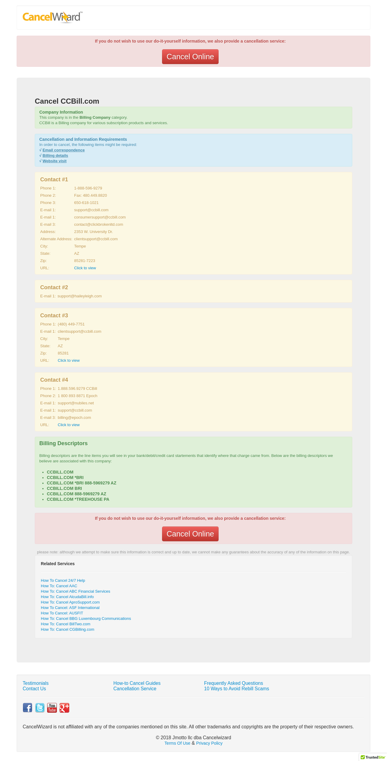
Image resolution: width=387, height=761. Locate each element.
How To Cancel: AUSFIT (62, 613)
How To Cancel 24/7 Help (63, 580)
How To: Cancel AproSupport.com (70, 602)
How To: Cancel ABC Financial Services (75, 591)
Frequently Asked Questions (233, 683)
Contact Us (34, 688)
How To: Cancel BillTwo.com (65, 624)
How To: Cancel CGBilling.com (67, 629)
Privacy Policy (209, 743)
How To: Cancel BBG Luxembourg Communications (86, 618)
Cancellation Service (134, 688)
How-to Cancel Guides (137, 683)
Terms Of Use (177, 743)
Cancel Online (190, 56)
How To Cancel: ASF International (70, 607)
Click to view (85, 268)
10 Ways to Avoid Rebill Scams (236, 688)
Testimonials (36, 683)
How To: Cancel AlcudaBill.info (67, 596)
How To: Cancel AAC (59, 586)
